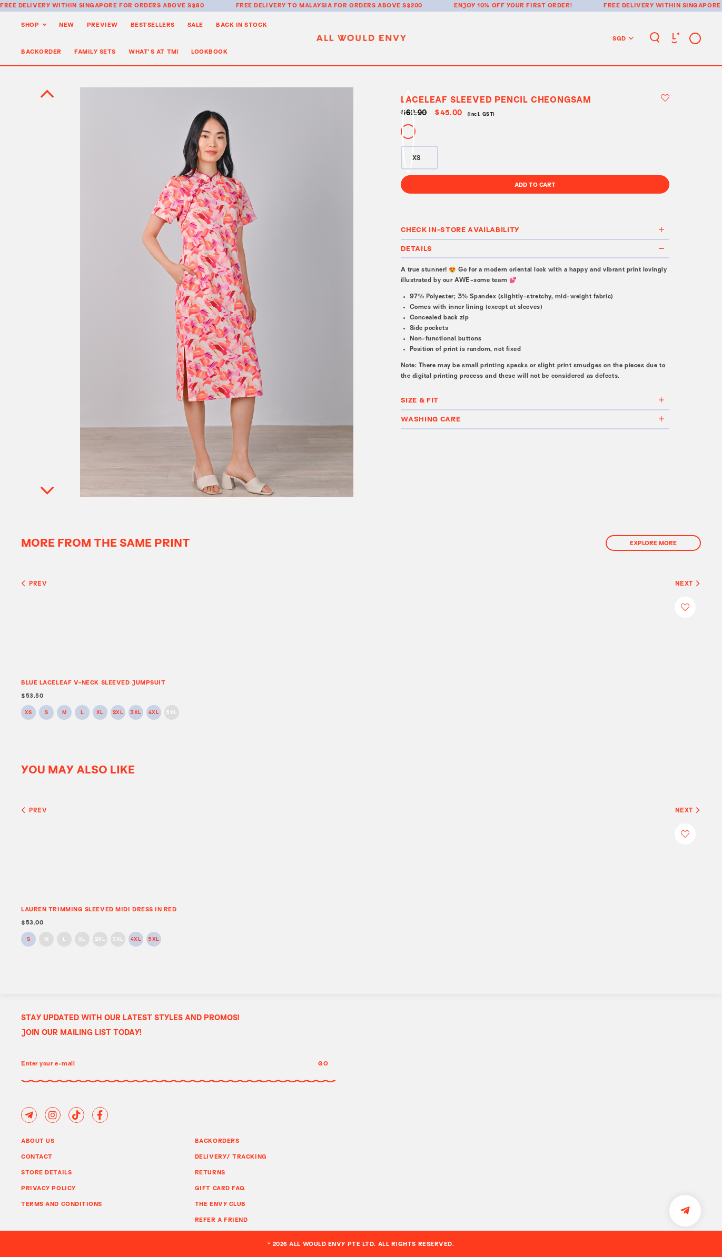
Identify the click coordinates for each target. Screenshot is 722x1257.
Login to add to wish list (665, 98)
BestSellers (153, 24)
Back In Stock (241, 24)
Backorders (217, 1140)
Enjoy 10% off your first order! (513, 5)
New (66, 24)
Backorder (41, 51)
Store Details (46, 1172)
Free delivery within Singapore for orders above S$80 (102, 5)
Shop (30, 24)
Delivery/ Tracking (231, 1156)
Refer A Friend (221, 1219)
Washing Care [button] (533, 419)
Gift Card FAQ (220, 1187)
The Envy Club (220, 1203)
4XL (154, 712)
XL (100, 712)
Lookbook (209, 51)
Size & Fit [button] (533, 400)
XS (28, 712)
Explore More (653, 542)
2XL (118, 712)
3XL (136, 712)
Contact (37, 1156)
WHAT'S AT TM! (153, 51)
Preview (102, 24)
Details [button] (533, 248)
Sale (195, 24)
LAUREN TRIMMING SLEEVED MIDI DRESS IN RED (99, 909)
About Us (37, 1140)
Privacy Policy (48, 1187)
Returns (210, 1172)
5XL (171, 712)
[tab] (535, 230)
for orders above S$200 (378, 5)
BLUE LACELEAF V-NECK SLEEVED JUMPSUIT (93, 682)
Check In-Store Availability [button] (533, 229)
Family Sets (95, 51)
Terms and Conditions (61, 1203)
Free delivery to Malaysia (284, 5)
